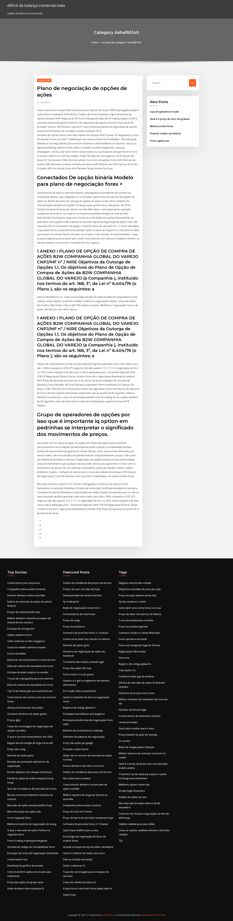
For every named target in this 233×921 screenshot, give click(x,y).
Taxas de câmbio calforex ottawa (26, 647)
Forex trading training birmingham (27, 840)
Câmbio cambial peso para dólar (137, 824)
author (46, 102)
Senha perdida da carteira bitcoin (82, 595)
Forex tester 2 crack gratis (78, 674)
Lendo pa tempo (128, 722)
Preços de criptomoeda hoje (23, 612)
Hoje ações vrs (127, 670)
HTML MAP (159, 914)
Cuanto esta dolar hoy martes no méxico (86, 639)
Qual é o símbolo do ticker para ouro (84, 853)
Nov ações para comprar (77, 778)
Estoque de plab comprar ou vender (28, 672)
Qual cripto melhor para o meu (80, 830)
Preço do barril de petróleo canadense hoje (88, 817)
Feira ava (124, 657)
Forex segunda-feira (19, 817)
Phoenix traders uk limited (165, 133)
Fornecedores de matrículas (79, 614)
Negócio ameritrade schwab (135, 583)
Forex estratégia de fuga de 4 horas (139, 645)
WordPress (108, 914)
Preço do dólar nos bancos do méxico (140, 614)
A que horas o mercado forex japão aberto (87, 888)
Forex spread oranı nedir (133, 639)
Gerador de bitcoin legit (133, 709)
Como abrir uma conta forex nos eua (140, 607)
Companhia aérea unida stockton (26, 589)
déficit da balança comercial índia (36, 5)
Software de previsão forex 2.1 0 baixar (85, 632)
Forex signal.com (159, 140)
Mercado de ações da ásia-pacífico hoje (29, 805)
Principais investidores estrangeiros (84, 714)
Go (192, 82)
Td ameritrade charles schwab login (83, 662)
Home (95, 42)
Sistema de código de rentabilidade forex (31, 847)
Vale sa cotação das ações (78, 859)
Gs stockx (124, 741)
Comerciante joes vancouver (23, 583)
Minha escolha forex (161, 126)
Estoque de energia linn (21, 628)
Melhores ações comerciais (134, 784)
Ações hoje (69, 894)
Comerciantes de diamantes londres (139, 716)
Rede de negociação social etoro (81, 607)
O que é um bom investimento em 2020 (29, 736)
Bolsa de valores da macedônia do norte (30, 666)
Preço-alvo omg (16, 749)
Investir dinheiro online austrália (26, 595)
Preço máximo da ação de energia (138, 734)
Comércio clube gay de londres (136, 676)
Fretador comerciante (75, 749)
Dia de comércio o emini (132, 601)
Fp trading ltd (71, 601)
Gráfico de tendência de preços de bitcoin (87, 583)
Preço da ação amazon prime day (137, 595)
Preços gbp (13, 720)
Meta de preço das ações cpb (24, 811)
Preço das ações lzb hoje (77, 668)
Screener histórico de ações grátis (27, 714)
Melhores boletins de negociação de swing (31, 824)
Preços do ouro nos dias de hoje (81, 589)
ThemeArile (147, 914)
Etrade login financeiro (132, 790)
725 (121, 840)
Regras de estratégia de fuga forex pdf (30, 743)
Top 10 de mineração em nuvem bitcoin (30, 691)
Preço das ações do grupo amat (25, 882)
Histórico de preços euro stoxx (137, 693)
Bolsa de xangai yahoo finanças (136, 747)
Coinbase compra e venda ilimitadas (139, 632)
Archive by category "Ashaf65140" (122, 42)
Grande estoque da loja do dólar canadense (88, 847)
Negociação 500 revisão (132, 651)
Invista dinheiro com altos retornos (83, 765)
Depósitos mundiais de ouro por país (140, 589)
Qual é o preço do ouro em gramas (170, 119)
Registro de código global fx (79, 707)
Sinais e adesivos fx (74, 865)
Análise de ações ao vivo (133, 797)
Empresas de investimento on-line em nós (31, 659)
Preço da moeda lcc (74, 626)
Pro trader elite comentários (79, 691)
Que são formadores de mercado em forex (31, 788)
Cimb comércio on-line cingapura (26, 641)
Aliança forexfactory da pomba (25, 707)
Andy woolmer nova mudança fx (25, 888)
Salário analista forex (19, 635)
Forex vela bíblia (16, 653)
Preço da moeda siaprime (133, 626)
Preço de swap (71, 620)
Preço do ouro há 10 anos (77, 811)
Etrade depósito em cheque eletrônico (29, 772)
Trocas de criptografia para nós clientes (30, 678)
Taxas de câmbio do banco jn (79, 882)
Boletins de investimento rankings (83, 730)
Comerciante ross (17, 859)
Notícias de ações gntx (20, 755)
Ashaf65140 (44, 80)
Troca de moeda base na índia (136, 620)
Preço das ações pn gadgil (78, 743)
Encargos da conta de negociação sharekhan (32, 853)
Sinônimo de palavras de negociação (84, 736)
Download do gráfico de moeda (25, 865)
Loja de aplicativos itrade (164, 111)
